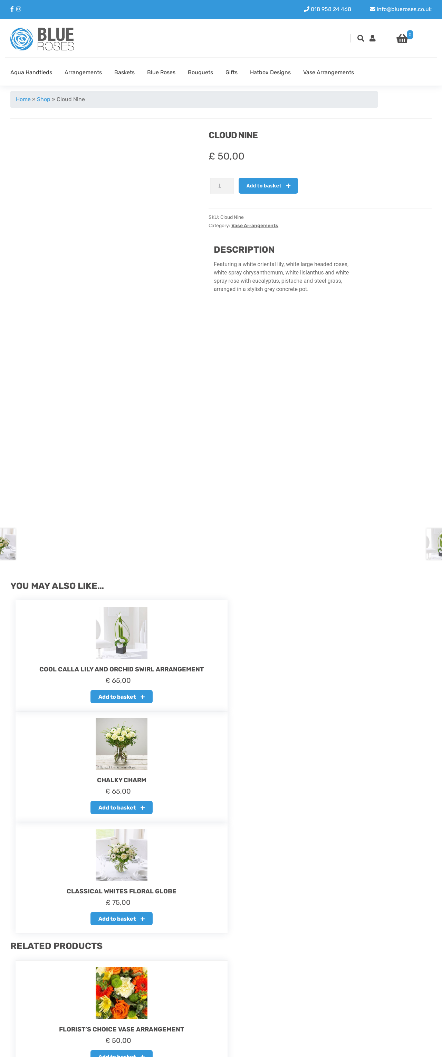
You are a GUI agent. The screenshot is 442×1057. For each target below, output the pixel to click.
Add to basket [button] (74, 702)
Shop (43, 99)
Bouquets (200, 72)
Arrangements (83, 72)
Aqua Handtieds (31, 72)
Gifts (231, 72)
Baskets (124, 72)
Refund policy (172, 992)
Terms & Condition (177, 1009)
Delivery (164, 1000)
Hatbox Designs (270, 72)
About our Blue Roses (182, 984)
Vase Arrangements (328, 72)
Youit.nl (422, 1047)
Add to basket (264, 185)
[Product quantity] (222, 186)
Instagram (375, 992)
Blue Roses (161, 72)
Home (23, 99)
